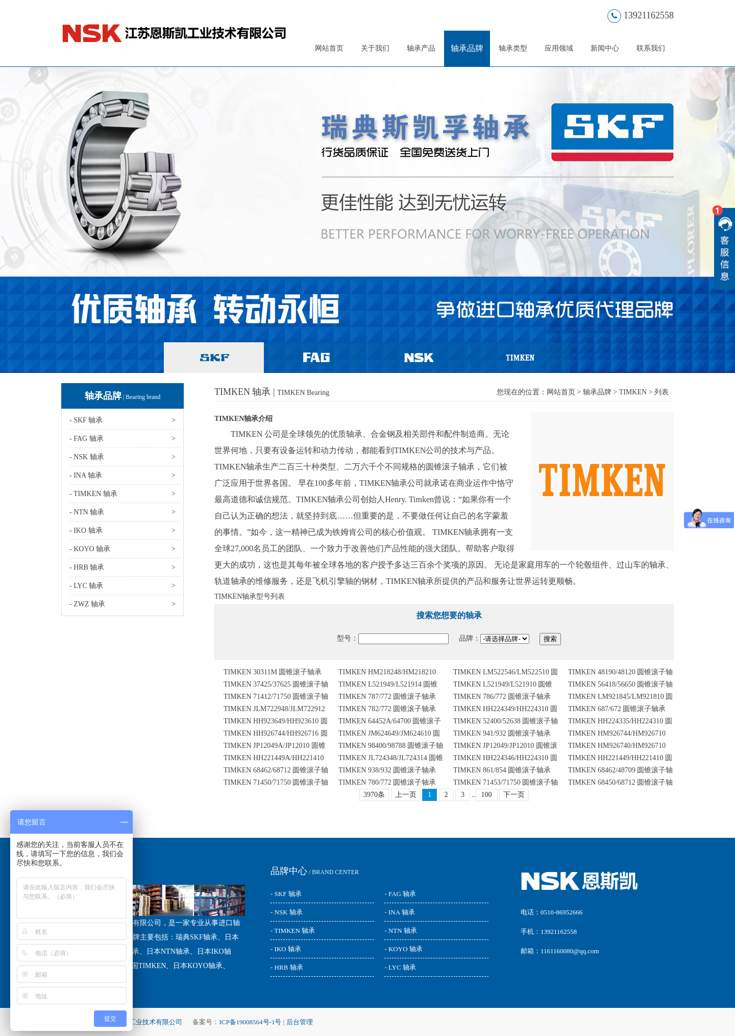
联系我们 (650, 48)
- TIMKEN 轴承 (293, 930)
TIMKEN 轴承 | (271, 392)
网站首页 (329, 48)
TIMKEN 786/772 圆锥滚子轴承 (502, 696)
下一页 (514, 794)
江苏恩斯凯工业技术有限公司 (139, 1022)
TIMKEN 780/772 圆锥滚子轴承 (387, 782)
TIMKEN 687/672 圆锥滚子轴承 (617, 709)
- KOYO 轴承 (403, 949)
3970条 (374, 794)
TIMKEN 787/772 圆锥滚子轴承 (387, 696)
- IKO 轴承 (286, 949)
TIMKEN (633, 392)
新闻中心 (605, 48)
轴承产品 (421, 48)
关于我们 (375, 48)
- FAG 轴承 (400, 894)
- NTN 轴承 (400, 930)
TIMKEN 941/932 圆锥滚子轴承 (502, 733)
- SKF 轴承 (286, 894)
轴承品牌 (467, 48)
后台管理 (299, 1022)
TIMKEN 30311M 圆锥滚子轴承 (273, 672)
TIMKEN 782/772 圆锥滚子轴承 (387, 709)
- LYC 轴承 (400, 967)
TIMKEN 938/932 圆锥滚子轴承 (387, 770)
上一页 (405, 794)
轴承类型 (513, 48)
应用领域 (559, 48)
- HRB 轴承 (287, 967)
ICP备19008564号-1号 (250, 1022)
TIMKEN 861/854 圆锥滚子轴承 (502, 770)
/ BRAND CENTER (315, 872)
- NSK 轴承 (287, 912)
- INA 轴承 (399, 912)
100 (486, 794)
